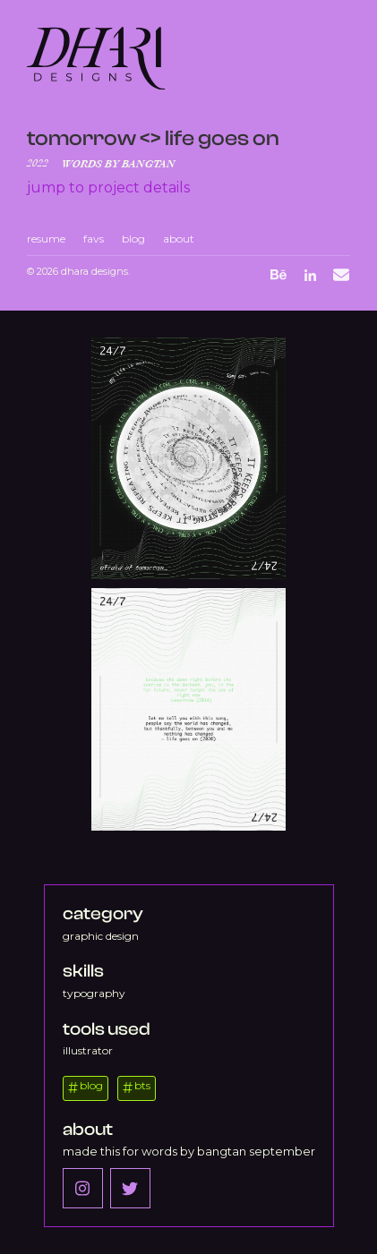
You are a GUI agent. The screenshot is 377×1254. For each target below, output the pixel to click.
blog (133, 239)
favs (93, 239)
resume (46, 239)
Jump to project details (108, 187)
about (178, 239)
